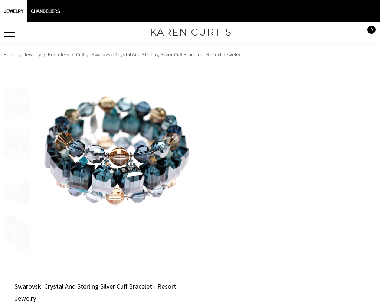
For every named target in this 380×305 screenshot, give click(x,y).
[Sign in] (352, 32)
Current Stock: (219, 129)
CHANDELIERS (45, 11)
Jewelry (13, 11)
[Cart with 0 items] (367, 32)
